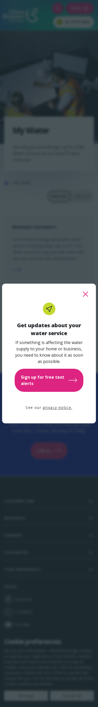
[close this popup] (85, 294)
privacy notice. (57, 407)
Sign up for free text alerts (49, 380)
